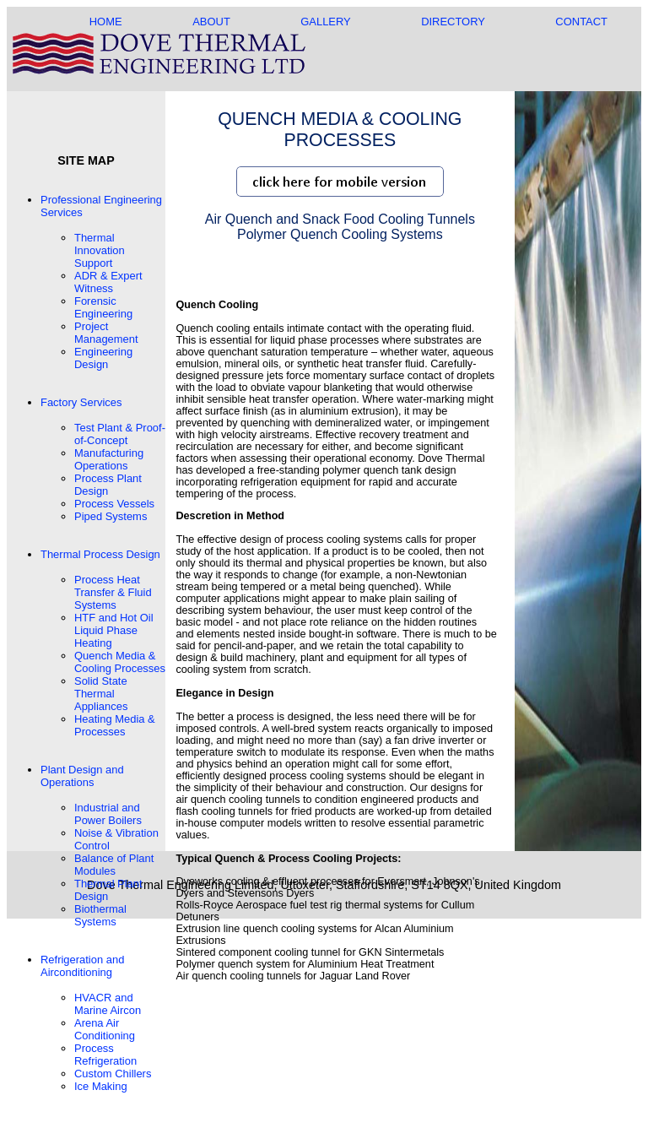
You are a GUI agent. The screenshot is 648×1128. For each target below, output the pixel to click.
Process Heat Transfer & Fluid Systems (113, 592)
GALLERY (325, 21)
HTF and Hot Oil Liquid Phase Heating (114, 630)
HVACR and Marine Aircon (107, 1004)
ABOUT (211, 21)
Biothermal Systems (100, 915)
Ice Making (100, 1086)
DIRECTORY (453, 21)
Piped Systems (110, 516)
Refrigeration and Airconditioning (82, 966)
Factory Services (81, 402)
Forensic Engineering (103, 307)
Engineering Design (103, 358)
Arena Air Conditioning (104, 1029)
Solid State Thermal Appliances (100, 694)
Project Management (106, 332)
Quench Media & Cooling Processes (119, 662)
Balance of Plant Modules (114, 864)
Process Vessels (114, 503)
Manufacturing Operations (108, 459)
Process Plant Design (108, 484)
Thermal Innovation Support (99, 250)
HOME (105, 21)
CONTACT (581, 21)
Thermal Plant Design (108, 890)
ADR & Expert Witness (108, 282)
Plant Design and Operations (82, 776)
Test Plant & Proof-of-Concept (119, 434)
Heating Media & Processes (114, 725)
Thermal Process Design (100, 554)
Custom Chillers (112, 1073)
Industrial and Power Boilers (108, 814)
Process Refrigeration (105, 1054)
